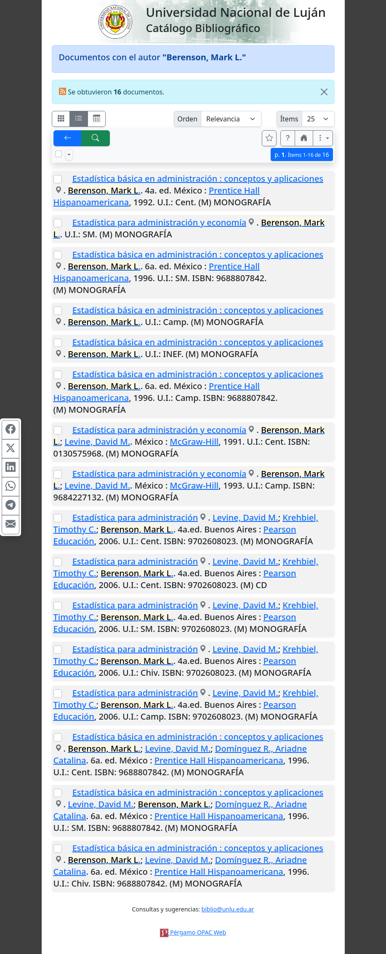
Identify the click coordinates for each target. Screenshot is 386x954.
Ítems (289, 119)
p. (301, 154)
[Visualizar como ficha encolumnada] (78, 119)
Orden (188, 119)
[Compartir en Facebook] (10, 429)
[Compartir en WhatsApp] (10, 486)
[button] (287, 138)
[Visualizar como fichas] (61, 119)
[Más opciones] (323, 138)
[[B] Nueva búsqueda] (95, 138)
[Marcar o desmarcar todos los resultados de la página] (58, 153)
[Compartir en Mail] (10, 524)
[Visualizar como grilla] (97, 119)
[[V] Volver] (67, 138)
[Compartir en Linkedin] (10, 467)
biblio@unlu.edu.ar (228, 909)
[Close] (324, 92)
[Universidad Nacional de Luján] (115, 21)
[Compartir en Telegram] (10, 505)
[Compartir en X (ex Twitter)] (10, 448)
